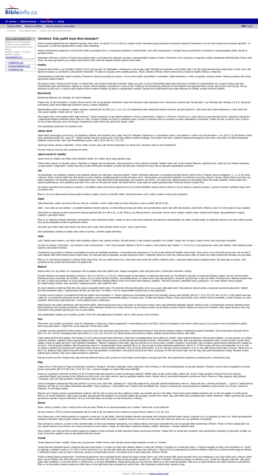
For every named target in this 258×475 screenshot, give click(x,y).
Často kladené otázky (28, 31)
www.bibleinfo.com (14, 57)
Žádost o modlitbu (33, 26)
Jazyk (250, 26)
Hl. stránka (10, 21)
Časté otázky (46, 21)
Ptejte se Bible (14, 26)
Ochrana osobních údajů (158, 474)
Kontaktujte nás (15, 69)
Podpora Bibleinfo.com (19, 66)
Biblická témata (28, 21)
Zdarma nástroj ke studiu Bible (60, 26)
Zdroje (61, 21)
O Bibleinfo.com (16, 62)
